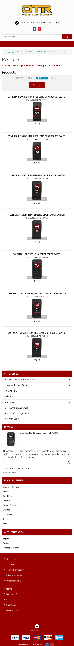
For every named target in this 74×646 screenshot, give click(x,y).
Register (6, 543)
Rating (54, 78)
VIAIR (5, 524)
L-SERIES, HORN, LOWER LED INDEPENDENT (40, 433)
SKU (30, 78)
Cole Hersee (8, 496)
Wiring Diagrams (13, 581)
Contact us (11, 559)
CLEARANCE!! (11, 419)
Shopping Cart (12, 594)
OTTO (5, 519)
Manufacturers (13, 610)
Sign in (6, 539)
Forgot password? (11, 548)
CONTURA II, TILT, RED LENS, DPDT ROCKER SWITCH (37, 254)
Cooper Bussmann (11, 505)
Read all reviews (10, 472)
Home (6, 51)
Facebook (11, 605)
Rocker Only (10, 391)
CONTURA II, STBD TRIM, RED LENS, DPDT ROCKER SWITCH (37, 215)
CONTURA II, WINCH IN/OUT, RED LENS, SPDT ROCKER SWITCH (37, 333)
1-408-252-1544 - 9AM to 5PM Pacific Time (37, 23)
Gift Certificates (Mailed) (17, 413)
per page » (37, 85)
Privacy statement (14, 575)
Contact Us (11, 599)
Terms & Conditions (15, 570)
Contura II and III (43, 51)
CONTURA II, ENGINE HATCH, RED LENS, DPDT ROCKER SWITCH (37, 97)
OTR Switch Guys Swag (16, 407)
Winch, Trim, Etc (59, 51)
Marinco (6, 492)
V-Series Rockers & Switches (22, 51)
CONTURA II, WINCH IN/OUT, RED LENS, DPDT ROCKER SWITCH (37, 293)
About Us (10, 564)
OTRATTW (7, 514)
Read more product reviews (16, 468)
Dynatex (6, 510)
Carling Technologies (12, 487)
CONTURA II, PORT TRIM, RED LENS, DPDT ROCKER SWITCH (37, 175)
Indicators (9, 396)
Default (42, 78)
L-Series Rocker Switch (16, 385)
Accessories (11, 402)
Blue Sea (6, 501)
